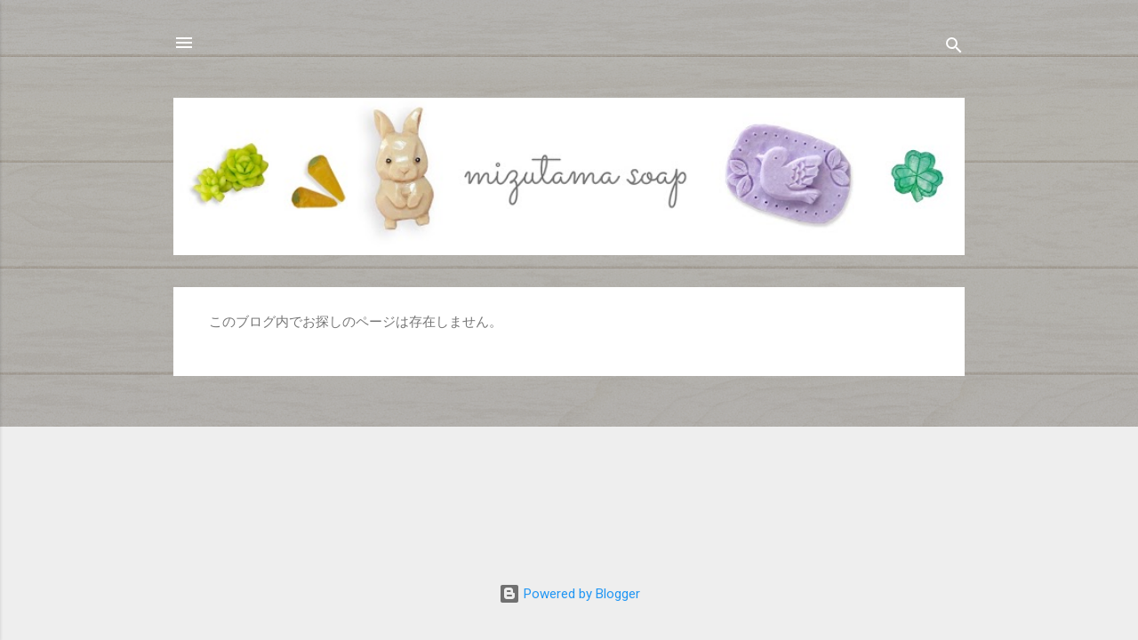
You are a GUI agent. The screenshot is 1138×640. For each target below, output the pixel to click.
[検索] (954, 48)
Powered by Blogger (569, 594)
